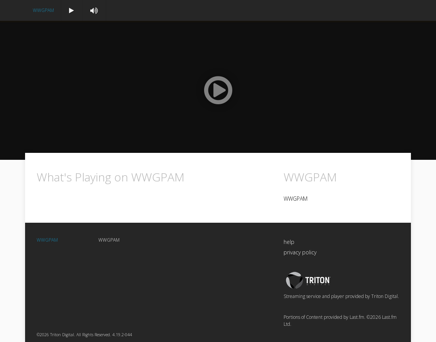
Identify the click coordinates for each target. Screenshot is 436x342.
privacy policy (300, 252)
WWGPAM (43, 10)
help (289, 241)
